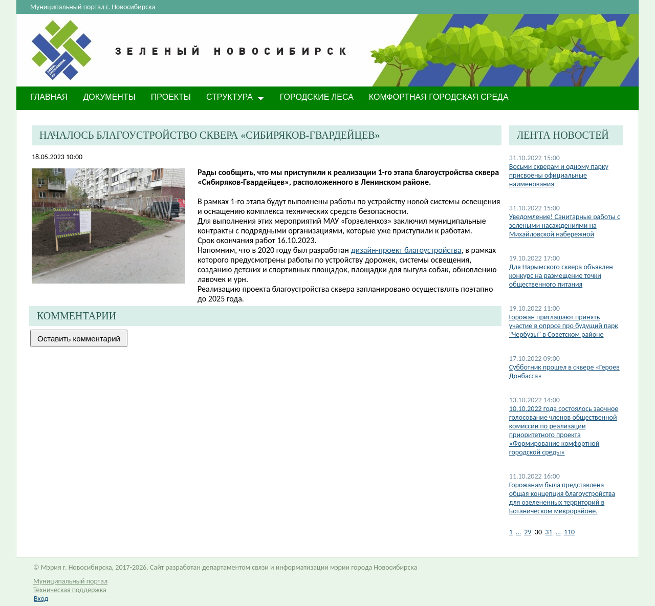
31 (548, 532)
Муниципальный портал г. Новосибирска (92, 7)
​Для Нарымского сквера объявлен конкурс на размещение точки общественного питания (561, 276)
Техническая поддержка (69, 590)
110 (569, 532)
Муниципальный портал (70, 581)
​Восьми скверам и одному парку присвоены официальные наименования (558, 175)
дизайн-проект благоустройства (406, 250)
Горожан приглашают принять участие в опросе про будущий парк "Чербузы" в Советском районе (563, 326)
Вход (41, 598)
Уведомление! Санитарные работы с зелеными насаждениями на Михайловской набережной (564, 225)
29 (527, 532)
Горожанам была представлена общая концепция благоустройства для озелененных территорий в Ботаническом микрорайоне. (562, 498)
